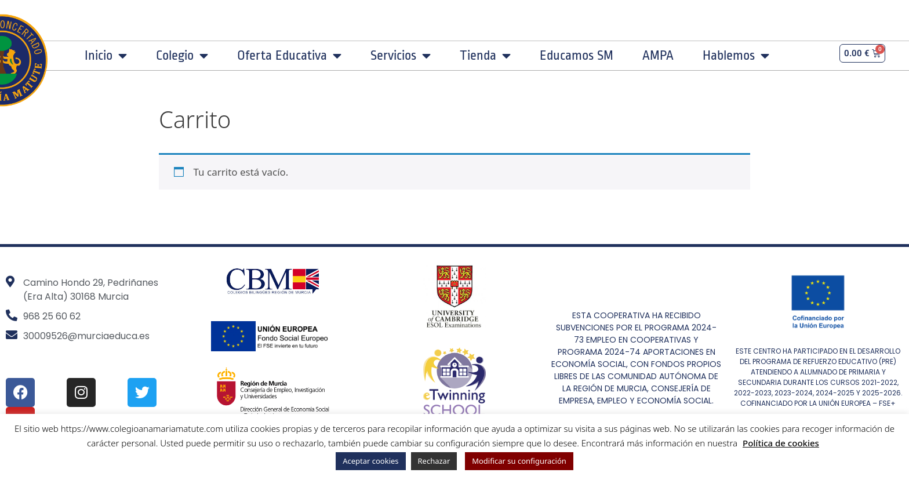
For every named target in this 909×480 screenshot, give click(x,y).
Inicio (106, 55)
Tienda (485, 55)
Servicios (400, 55)
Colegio (182, 55)
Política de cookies (781, 443)
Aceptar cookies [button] (370, 461)
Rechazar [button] (434, 461)
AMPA (658, 55)
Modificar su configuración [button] (519, 461)
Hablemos (736, 55)
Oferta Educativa (289, 55)
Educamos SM (576, 55)
